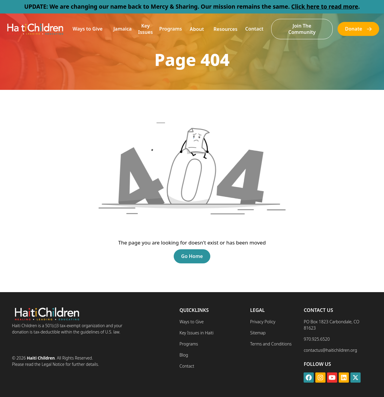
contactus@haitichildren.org (330, 350)
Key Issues (145, 28)
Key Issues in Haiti (196, 333)
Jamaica (122, 28)
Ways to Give (88, 28)
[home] (35, 28)
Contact (254, 28)
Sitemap (258, 333)
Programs (170, 28)
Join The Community (302, 28)
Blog (183, 355)
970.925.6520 (317, 339)
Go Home (192, 256)
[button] (87, 29)
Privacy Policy (262, 321)
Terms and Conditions (271, 344)
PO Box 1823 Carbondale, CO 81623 (331, 325)
